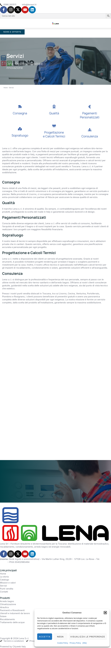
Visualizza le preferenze (87, 636)
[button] (105, 612)
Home (6, 87)
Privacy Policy (75, 643)
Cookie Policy (62, 643)
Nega (60, 636)
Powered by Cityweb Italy (13, 646)
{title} (84, 643)
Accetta (44, 636)
